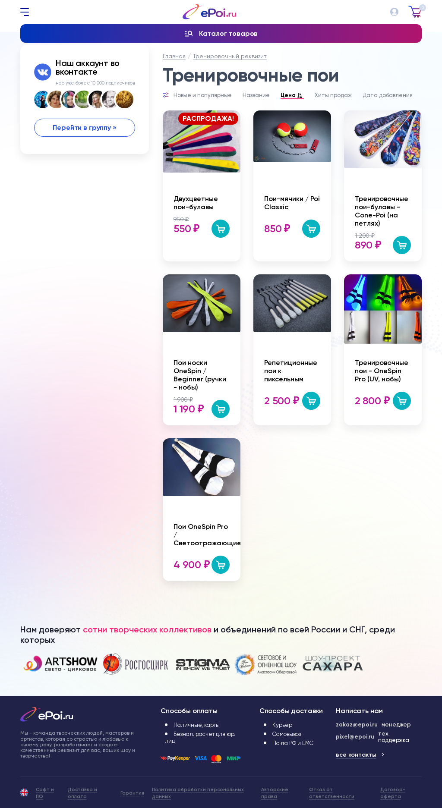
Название (256, 95)
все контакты (356, 754)
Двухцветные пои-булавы (196, 203)
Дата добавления (388, 95)
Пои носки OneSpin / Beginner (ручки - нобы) (200, 374)
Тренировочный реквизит (230, 56)
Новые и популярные (203, 95)
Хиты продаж (333, 95)
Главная (174, 56)
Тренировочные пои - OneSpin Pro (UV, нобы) (381, 370)
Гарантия (132, 793)
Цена (292, 95)
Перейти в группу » (84, 127)
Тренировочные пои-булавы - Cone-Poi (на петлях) (381, 211)
